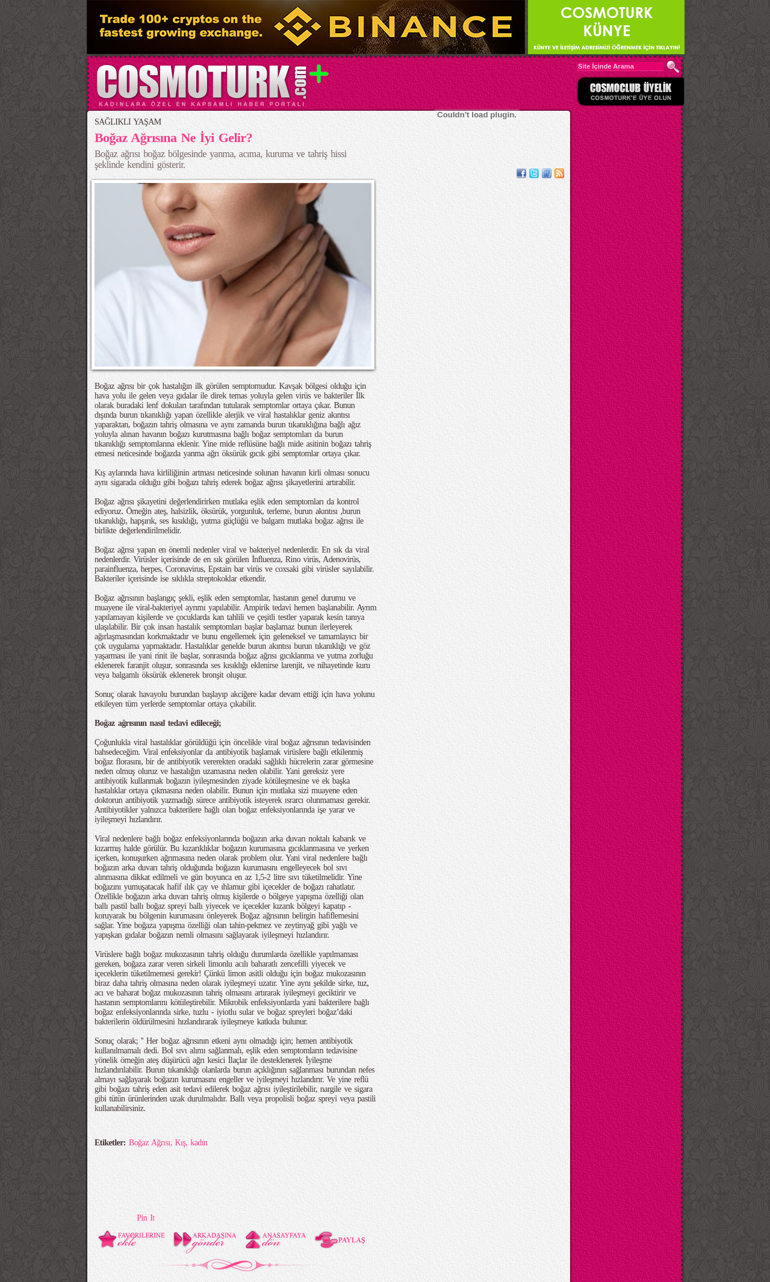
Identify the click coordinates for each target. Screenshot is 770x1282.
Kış (180, 1142)
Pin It (145, 1217)
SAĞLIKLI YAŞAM (128, 121)
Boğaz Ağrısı (149, 1142)
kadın (198, 1142)
